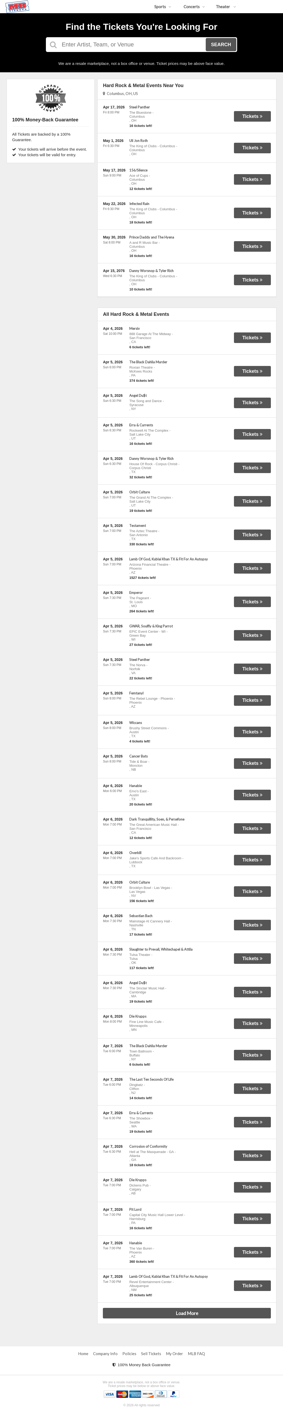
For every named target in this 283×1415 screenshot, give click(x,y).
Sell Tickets (151, 1353)
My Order (174, 1353)
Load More (187, 1313)
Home (83, 1353)
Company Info (105, 1353)
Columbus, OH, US (120, 93)
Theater (226, 6)
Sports (162, 6)
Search (221, 44)
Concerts (194, 6)
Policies (129, 1353)
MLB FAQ (196, 1353)
